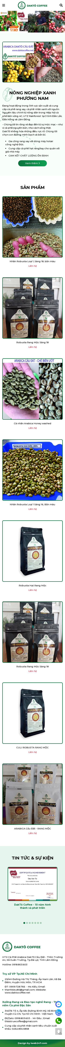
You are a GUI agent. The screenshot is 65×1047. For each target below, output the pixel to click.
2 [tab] (27, 24)
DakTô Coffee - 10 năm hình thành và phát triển (32, 906)
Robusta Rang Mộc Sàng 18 (32, 342)
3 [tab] (30, 24)
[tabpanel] (32, 22)
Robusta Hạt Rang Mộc (32, 585)
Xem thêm (32, 163)
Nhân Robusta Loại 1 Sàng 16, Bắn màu (32, 504)
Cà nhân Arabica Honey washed (32, 423)
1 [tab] (24, 24)
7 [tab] (41, 24)
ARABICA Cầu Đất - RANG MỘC (32, 828)
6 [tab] (38, 24)
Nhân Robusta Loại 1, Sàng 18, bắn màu (32, 261)
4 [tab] (32, 24)
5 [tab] (35, 24)
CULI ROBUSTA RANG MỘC (32, 747)
